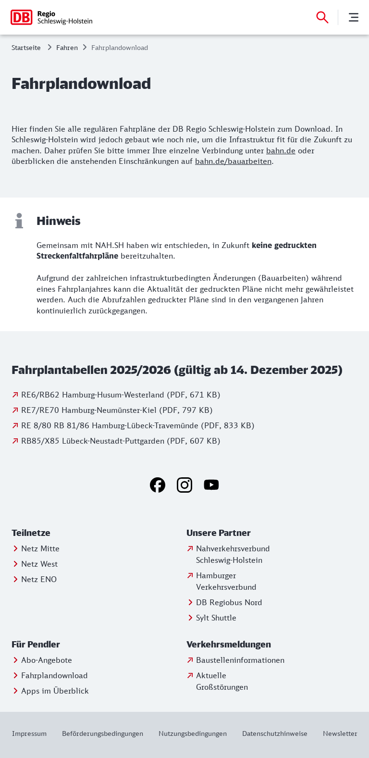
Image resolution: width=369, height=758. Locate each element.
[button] (54, 533)
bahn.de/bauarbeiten (233, 161)
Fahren (67, 47)
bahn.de (280, 150)
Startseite (26, 47)
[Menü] (353, 17)
